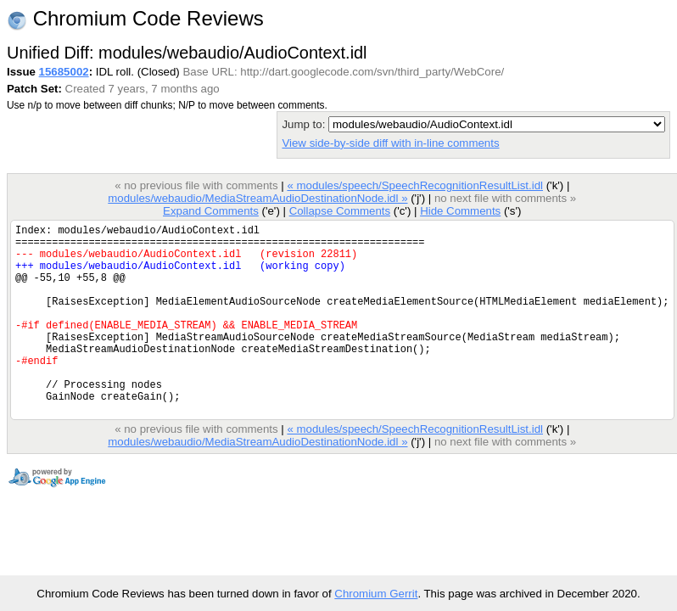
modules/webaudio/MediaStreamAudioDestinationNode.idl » (257, 198)
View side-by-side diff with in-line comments (390, 143)
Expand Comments (211, 211)
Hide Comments (460, 211)
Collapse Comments (339, 211)
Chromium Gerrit (375, 593)
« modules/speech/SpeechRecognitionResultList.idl (415, 185)
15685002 (64, 71)
